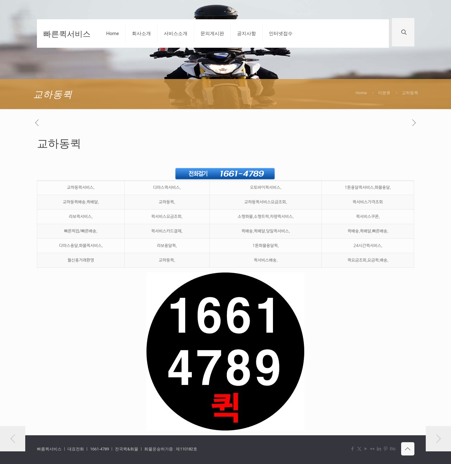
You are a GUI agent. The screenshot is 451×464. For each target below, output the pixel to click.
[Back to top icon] (407, 448)
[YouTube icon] (366, 449)
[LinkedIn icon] (379, 449)
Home (361, 92)
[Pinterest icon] (385, 449)
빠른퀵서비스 (67, 33)
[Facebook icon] (352, 449)
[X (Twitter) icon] (359, 449)
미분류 (384, 92)
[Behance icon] (392, 449)
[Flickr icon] (372, 449)
